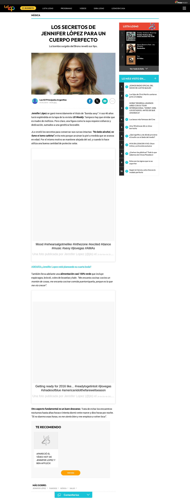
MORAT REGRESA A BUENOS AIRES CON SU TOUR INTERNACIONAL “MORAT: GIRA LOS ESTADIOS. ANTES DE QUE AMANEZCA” (142, 108)
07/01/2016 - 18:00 (48, 102)
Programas (66, 8)
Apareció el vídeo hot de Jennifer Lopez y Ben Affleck (45, 458)
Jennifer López (39, 488)
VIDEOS (83, 8)
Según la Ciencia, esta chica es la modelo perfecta (142, 171)
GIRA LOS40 (99, 8)
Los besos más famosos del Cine (142, 119)
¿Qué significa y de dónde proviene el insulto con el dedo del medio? (143, 136)
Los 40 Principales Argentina (53, 100)
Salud (72, 488)
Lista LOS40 (47, 8)
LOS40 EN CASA (118, 8)
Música (35, 15)
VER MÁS (70, 473)
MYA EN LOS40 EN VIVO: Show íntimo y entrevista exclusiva (142, 144)
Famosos (53, 488)
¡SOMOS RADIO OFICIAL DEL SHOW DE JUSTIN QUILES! (141, 86)
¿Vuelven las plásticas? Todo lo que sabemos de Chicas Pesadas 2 (143, 153)
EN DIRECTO (29, 8)
